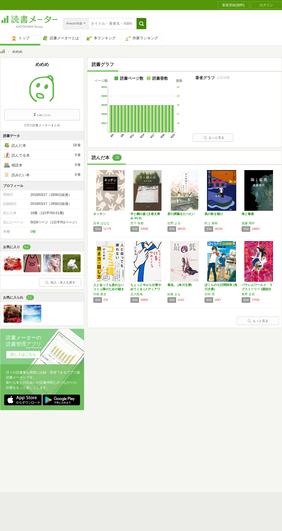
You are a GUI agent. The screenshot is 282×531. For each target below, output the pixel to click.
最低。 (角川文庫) (179, 285)
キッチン (99, 214)
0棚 (33, 232)
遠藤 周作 (248, 223)
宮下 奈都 (137, 223)
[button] (141, 23)
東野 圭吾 (248, 294)
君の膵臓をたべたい (181, 214)
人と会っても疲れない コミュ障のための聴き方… (110, 289)
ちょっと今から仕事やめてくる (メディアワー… (145, 289)
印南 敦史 (99, 294)
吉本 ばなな (101, 223)
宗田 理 (209, 294)
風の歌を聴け (213, 214)
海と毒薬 (248, 214)
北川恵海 (136, 294)
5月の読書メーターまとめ (42, 125)
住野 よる (174, 223)
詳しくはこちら (23, 354)
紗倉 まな (174, 294)
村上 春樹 (211, 223)
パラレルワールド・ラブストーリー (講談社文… (257, 289)
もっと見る (213, 137)
